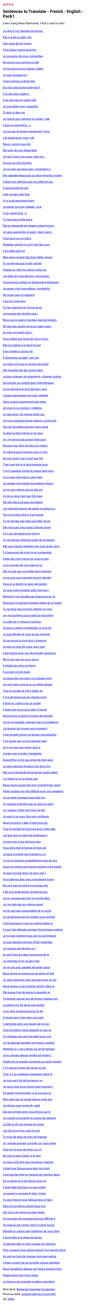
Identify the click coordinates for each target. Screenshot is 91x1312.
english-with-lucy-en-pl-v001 (39, 1294)
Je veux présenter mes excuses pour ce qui (30, 980)
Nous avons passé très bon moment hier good (31, 785)
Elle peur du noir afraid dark (20, 150)
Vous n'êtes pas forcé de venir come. (26, 339)
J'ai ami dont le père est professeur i (25, 835)
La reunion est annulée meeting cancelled (29, 1281)
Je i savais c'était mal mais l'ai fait (24, 810)
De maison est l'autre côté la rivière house (29, 1225)
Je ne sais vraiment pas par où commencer (30, 936)
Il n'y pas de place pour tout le (21, 533)
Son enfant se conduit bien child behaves (28, 383)
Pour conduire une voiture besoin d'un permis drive (34, 1250)
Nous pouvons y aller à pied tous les (25, 823)
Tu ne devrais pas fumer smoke (22, 263)
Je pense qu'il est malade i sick (22, 207)
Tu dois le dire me (14, 112)
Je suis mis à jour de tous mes (22, 841)
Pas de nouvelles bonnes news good (25, 427)
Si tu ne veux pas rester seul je (21, 747)
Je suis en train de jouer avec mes (24, 646)
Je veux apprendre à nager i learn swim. (28, 232)
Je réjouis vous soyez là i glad (21, 1105)
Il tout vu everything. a (17, 125)
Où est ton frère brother (17, 163)
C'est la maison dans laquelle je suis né (27, 1030)
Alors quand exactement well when (24, 402)
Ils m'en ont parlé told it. (18, 332)
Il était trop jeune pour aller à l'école (25, 709)
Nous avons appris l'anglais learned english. (30, 320)
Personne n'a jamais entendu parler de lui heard (32, 603)
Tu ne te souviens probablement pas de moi (30, 860)
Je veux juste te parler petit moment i (26, 590)
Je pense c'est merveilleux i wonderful (26, 288)
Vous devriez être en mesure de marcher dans (31, 1174)
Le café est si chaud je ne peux (22, 621)
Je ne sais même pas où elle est (23, 489)
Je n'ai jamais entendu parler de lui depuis (29, 540)
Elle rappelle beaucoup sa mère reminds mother (32, 175)
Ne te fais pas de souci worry (21, 659)
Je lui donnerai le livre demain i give (25, 389)
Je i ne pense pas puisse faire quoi (24, 439)
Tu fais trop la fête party (18, 219)
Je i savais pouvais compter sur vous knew (29, 1143)
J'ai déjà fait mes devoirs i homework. (26, 276)
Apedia (8, 4)
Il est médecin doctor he (18, 351)
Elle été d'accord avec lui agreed (23, 502)
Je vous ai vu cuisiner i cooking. (23, 408)
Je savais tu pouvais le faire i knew (24, 1193)
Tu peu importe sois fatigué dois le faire (27, 1200)
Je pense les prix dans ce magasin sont (27, 678)
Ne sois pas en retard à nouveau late (25, 885)
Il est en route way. (15, 301)
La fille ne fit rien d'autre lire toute (23, 1124)
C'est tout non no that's (17, 238)
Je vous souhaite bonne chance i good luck (30, 420)
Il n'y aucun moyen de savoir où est (24, 1068)
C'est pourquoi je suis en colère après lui (28, 923)
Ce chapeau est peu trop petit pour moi (27, 1036)
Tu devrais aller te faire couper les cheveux (29, 1244)
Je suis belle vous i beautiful (20, 106)
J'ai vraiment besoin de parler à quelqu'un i (29, 508)
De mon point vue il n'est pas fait (23, 458)
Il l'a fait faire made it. (16, 94)
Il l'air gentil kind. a (14, 213)
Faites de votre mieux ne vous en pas (26, 559)
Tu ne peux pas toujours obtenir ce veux (27, 609)
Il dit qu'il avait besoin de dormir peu (25, 892)
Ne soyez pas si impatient (19, 295)
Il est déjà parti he (14, 251)
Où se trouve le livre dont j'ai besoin (25, 640)
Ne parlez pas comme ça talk (21, 62)
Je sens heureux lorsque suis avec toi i (27, 766)
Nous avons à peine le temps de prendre (28, 716)
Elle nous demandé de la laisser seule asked (30, 772)
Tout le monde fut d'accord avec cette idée (29, 829)
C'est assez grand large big (19, 50)
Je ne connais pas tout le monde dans (26, 898)
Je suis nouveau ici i (15, 75)
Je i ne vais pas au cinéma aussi (23, 904)
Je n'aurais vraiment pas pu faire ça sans (28, 804)
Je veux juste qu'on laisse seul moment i (28, 1086)
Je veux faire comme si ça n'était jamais (27, 684)
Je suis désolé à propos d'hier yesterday (27, 942)
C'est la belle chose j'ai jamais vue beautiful (30, 734)
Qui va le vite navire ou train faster (24, 1212)
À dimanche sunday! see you (21, 357)
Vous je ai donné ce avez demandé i (25, 584)
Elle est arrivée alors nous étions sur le (27, 1112)
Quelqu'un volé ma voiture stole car (24, 270)
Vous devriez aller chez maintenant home (28, 879)
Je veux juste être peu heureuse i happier (28, 1162)
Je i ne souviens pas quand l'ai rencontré (28, 615)
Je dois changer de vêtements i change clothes (32, 376)
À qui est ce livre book (16, 672)
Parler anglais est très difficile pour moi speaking (33, 791)
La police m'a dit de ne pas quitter (23, 1005)
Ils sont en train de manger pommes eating (29, 1256)
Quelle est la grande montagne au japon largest (32, 1061)
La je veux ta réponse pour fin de (23, 1011)
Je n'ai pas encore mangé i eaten (23, 68)
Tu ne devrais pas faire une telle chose (26, 521)
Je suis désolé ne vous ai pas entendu (26, 634)
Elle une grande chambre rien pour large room (31, 546)
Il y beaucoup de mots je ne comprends (27, 552)
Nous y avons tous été (16, 144)
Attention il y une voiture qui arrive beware (29, 1049)
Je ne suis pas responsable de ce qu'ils (27, 911)
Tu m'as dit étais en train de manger (25, 1137)
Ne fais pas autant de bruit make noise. (27, 326)
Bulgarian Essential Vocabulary (36, 1289)
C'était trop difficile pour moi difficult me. (28, 182)
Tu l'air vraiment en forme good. (23, 307)
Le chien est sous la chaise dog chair (26, 364)
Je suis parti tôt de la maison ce (23, 1080)
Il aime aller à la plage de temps (22, 1237)
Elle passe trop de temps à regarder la (26, 992)
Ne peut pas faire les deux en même (25, 445)
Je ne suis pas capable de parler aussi (26, 967)
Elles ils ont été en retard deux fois (24, 1206)
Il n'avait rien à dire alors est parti (23, 1017)
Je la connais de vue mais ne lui (22, 565)
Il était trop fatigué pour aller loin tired (26, 1168)
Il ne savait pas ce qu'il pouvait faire (25, 741)
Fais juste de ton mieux (17, 43)
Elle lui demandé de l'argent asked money (28, 225)
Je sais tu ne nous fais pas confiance (26, 816)
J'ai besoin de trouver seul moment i (25, 728)
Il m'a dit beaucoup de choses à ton (25, 697)
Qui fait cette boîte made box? (22, 87)
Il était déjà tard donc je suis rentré (24, 1187)
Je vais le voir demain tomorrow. (23, 31)
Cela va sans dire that (16, 194)
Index (11, 1299)
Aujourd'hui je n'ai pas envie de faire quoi (28, 760)
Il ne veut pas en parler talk (19, 100)
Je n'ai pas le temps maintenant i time (26, 131)
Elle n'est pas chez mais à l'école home (27, 527)
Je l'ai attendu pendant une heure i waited (28, 1043)
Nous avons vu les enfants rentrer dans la (28, 986)
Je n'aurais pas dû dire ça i (19, 948)
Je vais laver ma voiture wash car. (24, 414)
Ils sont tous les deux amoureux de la (26, 954)
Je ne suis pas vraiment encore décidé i (27, 577)
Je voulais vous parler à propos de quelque (29, 1118)
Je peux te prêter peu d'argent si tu (24, 854)
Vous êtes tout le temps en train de (24, 848)
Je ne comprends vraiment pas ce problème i (31, 722)
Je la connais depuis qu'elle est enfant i (27, 1055)
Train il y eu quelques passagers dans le (27, 1074)
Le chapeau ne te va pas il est (21, 961)
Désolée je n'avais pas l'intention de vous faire (31, 1231)
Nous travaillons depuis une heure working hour (32, 1269)
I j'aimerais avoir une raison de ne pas (26, 1024)
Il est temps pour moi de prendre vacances (29, 653)
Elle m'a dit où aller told (17, 37)
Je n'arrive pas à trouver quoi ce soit (25, 452)
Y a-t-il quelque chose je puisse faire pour (28, 471)
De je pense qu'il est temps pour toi (24, 1181)
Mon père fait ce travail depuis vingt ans (27, 1099)
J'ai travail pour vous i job (18, 138)
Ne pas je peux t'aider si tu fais (22, 1155)
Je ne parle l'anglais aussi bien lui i (24, 797)
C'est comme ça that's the (19, 81)
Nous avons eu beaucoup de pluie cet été (28, 973)
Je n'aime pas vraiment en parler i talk (26, 119)
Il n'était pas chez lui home (19, 665)
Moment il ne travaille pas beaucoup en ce (29, 596)
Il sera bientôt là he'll (15, 188)
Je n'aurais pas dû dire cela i (20, 313)
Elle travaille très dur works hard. (23, 370)
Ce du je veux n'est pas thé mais (23, 496)
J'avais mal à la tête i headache (22, 753)
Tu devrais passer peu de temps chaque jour (30, 998)
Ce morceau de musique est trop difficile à (29, 1218)
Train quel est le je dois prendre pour (25, 464)
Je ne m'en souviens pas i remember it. (27, 169)
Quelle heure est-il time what (20, 1275)
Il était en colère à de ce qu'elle (22, 703)
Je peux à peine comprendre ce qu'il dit (27, 628)
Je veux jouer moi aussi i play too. (24, 156)
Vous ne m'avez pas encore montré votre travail (32, 866)
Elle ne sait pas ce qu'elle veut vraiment (27, 571)
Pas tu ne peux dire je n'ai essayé (23, 514)
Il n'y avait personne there (18, 200)
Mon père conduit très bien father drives (27, 257)
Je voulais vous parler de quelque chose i (28, 483)
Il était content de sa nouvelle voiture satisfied (31, 1262)
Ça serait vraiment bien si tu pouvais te (27, 1093)
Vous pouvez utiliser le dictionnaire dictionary (31, 282)
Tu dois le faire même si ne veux (23, 433)
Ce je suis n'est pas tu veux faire (22, 477)
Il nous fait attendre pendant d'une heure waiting (33, 929)
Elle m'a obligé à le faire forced (22, 345)
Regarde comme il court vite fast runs (26, 244)
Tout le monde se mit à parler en (23, 691)
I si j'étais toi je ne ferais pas (20, 779)
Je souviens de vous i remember (23, 56)
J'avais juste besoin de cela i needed (25, 395)
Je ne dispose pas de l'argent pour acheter (29, 917)
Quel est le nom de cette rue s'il (22, 1149)
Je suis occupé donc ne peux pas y (24, 873)
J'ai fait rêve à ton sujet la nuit (21, 1130)
